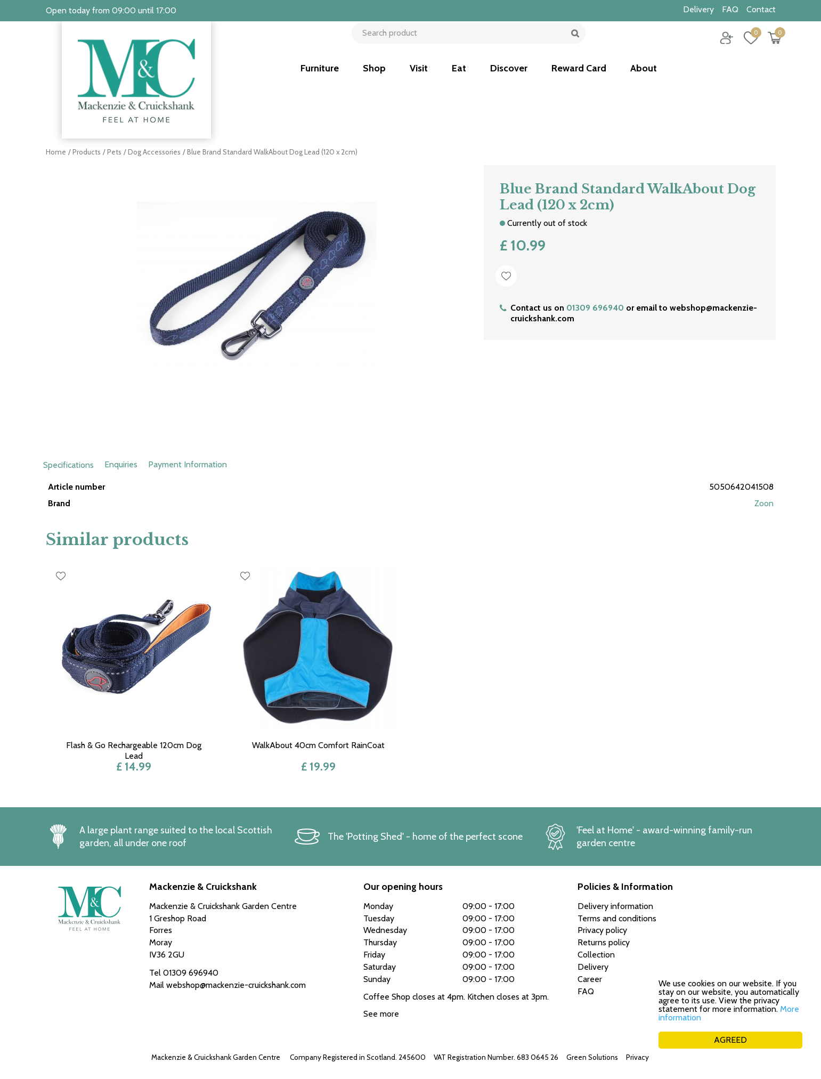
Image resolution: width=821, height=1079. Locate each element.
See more (381, 1014)
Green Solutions (592, 1057)
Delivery (593, 967)
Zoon (764, 503)
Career (590, 979)
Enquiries (120, 464)
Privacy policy (648, 1057)
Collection (596, 955)
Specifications (68, 465)
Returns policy (604, 942)
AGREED (730, 1040)
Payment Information (187, 464)
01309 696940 (595, 308)
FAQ (586, 991)
